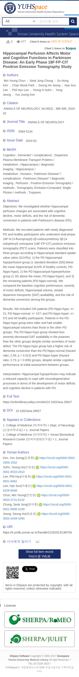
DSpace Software (19, 656)
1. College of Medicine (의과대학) (25, 425)
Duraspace (63, 656)
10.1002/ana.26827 (28, 411)
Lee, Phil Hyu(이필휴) (17, 476)
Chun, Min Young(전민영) (20, 495)
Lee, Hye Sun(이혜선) (17, 486)
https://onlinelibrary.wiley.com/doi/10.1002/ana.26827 (37, 402)
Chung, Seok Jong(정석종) (21, 504)
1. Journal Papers (37, 430)
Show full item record (39, 551)
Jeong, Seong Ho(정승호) (20, 513)
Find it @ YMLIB (39, 556)
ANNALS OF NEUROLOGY (46, 122)
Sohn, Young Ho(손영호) (19, 467)
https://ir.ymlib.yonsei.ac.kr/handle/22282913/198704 (37, 532)
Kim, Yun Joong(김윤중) (19, 458)
